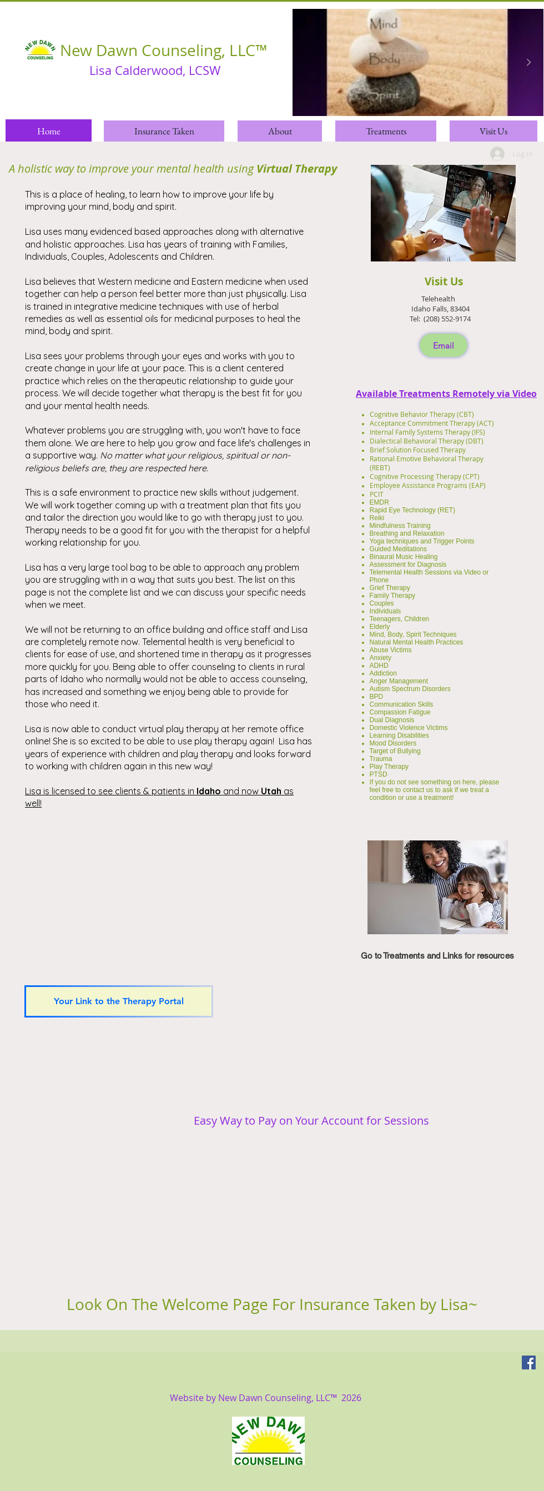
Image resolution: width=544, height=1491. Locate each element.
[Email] (443, 345)
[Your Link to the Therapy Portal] (118, 1001)
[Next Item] (528, 63)
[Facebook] (529, 1362)
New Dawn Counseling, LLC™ (164, 50)
